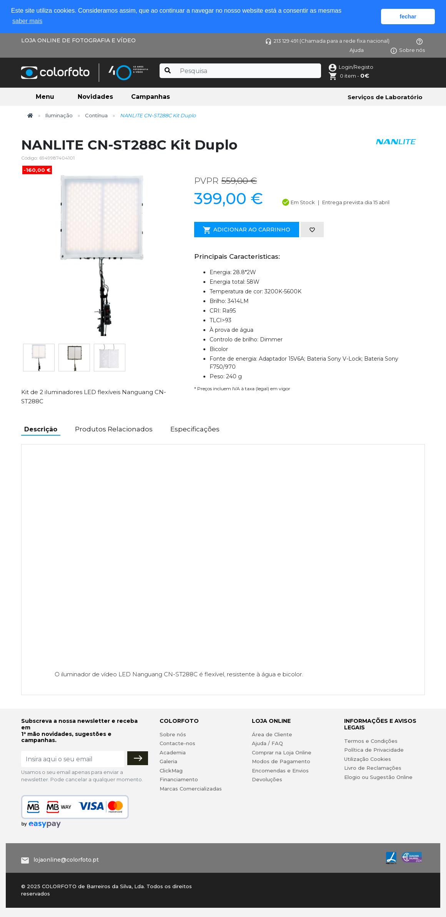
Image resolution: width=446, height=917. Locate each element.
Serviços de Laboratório (385, 97)
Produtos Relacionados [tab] (114, 429)
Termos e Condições (371, 741)
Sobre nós (408, 50)
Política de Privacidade (374, 750)
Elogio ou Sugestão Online (378, 777)
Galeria (168, 761)
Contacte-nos (177, 743)
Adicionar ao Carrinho (246, 230)
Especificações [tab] (195, 429)
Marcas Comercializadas (191, 789)
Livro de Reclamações (372, 768)
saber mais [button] (27, 21)
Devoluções (267, 779)
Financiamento (179, 779)
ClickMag (171, 770)
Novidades (95, 96)
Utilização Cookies (367, 759)
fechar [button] (408, 16)
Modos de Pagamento (281, 761)
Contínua (96, 115)
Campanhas (150, 96)
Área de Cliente (272, 734)
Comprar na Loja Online (281, 752)
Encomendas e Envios (280, 770)
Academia (173, 752)
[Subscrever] (137, 758)
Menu (45, 96)
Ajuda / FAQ (267, 743)
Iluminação (59, 115)
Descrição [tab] (40, 429)
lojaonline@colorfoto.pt (66, 859)
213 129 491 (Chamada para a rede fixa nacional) (327, 41)
